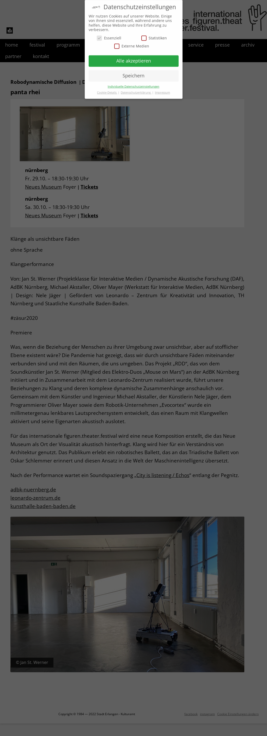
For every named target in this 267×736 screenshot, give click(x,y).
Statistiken (154, 34)
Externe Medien (131, 42)
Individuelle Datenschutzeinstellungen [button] (133, 83)
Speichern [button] (133, 72)
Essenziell (109, 34)
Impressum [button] (162, 89)
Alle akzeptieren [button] (133, 57)
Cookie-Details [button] (107, 89)
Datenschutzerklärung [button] (136, 89)
